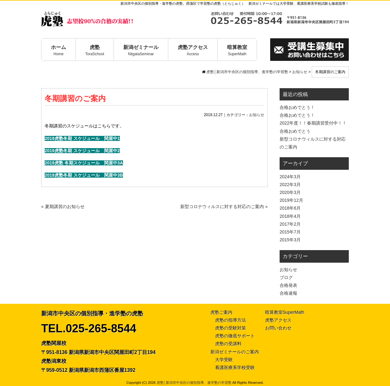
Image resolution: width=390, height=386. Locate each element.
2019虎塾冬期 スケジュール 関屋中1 (82, 138)
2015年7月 (290, 231)
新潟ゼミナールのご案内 (234, 351)
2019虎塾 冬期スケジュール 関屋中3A (84, 162)
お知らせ (256, 115)
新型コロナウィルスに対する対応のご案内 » (224, 206)
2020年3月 (290, 192)
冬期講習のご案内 (75, 98)
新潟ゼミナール (141, 50)
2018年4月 (290, 216)
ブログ (286, 277)
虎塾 (94, 50)
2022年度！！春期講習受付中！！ (313, 123)
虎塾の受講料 (228, 343)
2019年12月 (291, 200)
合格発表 (288, 285)
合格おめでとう (295, 131)
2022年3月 (290, 184)
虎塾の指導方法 (230, 320)
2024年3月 (290, 176)
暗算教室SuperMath (284, 312)
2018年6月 (290, 208)
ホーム (58, 50)
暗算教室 (237, 50)
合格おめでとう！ (297, 107)
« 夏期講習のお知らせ (63, 206)
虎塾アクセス (193, 50)
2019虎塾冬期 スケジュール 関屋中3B (84, 175)
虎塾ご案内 (221, 312)
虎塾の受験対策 (230, 327)
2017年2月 (290, 224)
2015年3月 (290, 239)
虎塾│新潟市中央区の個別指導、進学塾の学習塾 (194, 382)
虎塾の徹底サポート (235, 335)
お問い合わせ (278, 327)
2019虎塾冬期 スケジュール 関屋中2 (82, 150)
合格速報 (288, 293)
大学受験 (224, 359)
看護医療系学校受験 (235, 367)
